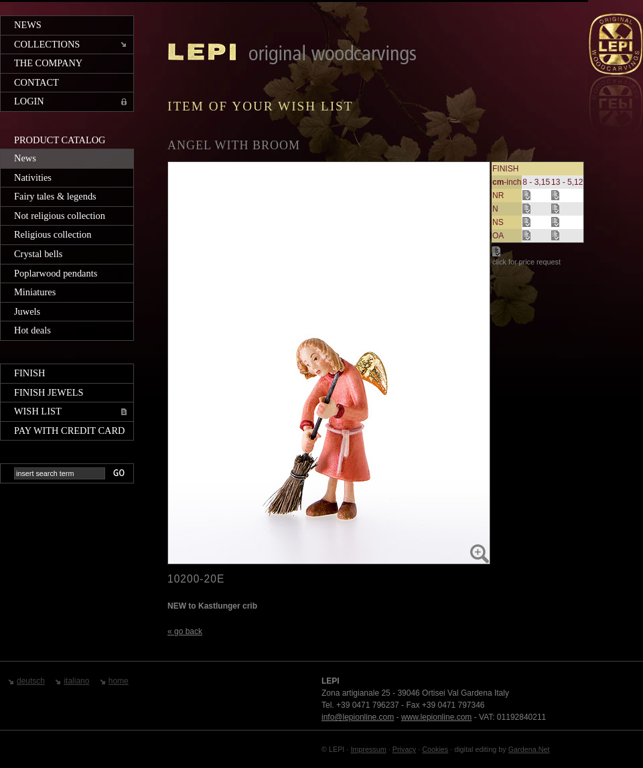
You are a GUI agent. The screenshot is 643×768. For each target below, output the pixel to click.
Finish (29, 373)
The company (48, 63)
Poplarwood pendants (55, 273)
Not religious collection (59, 215)
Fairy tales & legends (55, 196)
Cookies (435, 749)
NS (498, 222)
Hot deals (32, 330)
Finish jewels (49, 392)
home (119, 681)
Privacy (404, 749)
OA (498, 235)
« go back (184, 631)
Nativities (33, 177)
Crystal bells (38, 253)
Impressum (368, 749)
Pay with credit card (69, 430)
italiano (76, 681)
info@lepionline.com (358, 717)
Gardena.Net (529, 749)
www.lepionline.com (436, 717)
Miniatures (35, 292)
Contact (36, 82)
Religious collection (53, 234)
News (28, 24)
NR (498, 195)
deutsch (31, 681)
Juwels (27, 311)
